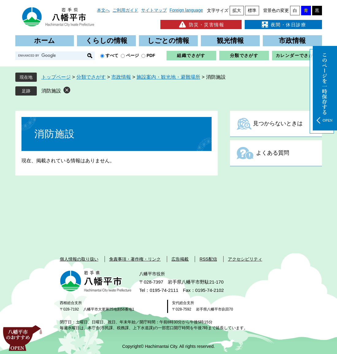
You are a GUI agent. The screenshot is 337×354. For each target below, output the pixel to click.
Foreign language (186, 10)
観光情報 (230, 40)
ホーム (44, 40)
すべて (111, 55)
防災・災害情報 (201, 24)
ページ (132, 55)
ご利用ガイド (125, 10)
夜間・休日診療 (283, 24)
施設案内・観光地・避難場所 (168, 77)
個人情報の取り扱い (79, 259)
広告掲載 (180, 259)
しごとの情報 (168, 40)
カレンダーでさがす (297, 55)
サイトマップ (154, 10)
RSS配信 (208, 259)
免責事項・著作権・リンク (135, 259)
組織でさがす (191, 55)
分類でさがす (244, 55)
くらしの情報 (106, 40)
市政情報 (292, 40)
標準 (252, 10)
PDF (151, 55)
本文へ (103, 10)
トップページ (56, 77)
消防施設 (51, 90)
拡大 (236, 10)
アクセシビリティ (245, 259)
